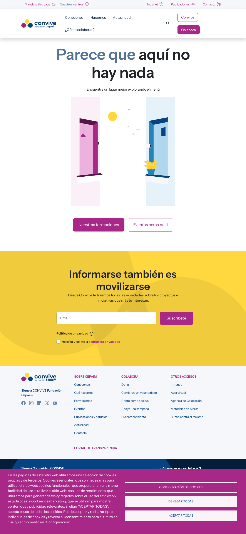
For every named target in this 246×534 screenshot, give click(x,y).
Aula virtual (178, 393)
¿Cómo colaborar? (80, 29)
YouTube (55, 403)
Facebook (23, 403)
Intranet (152, 4)
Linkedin (39, 403)
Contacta (80, 433)
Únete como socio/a (135, 401)
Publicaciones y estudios (90, 417)
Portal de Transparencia (95, 448)
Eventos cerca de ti (150, 224)
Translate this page (37, 4)
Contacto (209, 4)
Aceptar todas (181, 515)
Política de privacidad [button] (75, 333)
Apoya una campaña (135, 409)
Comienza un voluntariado (139, 393)
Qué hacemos (83, 393)
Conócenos (74, 17)
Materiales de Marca (184, 409)
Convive (187, 17)
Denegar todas (180, 501)
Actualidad (122, 17)
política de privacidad (104, 342)
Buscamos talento (133, 417)
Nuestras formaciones (99, 224)
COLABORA (129, 377)
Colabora (188, 30)
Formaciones (83, 401)
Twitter (47, 403)
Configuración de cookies (180, 487)
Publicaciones (180, 4)
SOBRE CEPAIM (85, 377)
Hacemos (98, 17)
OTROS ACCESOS (183, 377)
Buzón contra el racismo (187, 417)
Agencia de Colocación (186, 401)
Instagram (31, 403)
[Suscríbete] (176, 318)
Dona (125, 385)
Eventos (79, 409)
